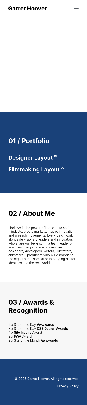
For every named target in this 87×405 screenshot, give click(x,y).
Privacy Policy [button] (68, 386)
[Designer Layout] (43, 157)
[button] (76, 8)
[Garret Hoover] (27, 8)
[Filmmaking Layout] (43, 169)
